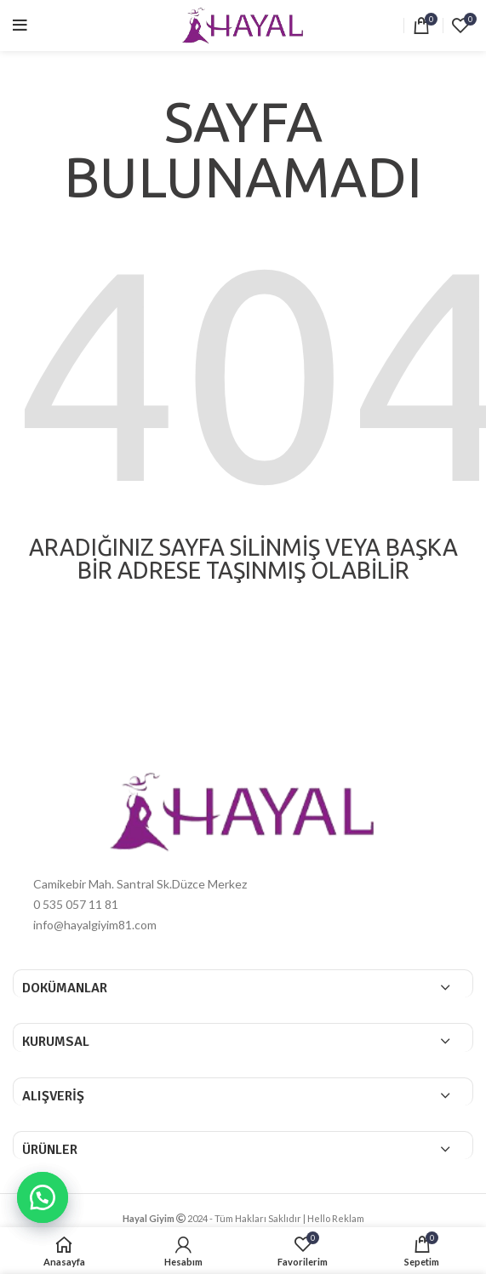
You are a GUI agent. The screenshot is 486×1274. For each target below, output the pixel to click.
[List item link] (243, 904)
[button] (42, 1197)
